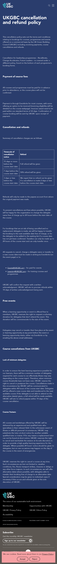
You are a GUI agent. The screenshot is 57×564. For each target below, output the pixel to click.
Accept (24, 559)
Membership (8, 506)
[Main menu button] (53, 5)
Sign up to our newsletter (15, 540)
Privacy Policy (47, 554)
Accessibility (8, 514)
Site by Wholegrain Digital (10, 524)
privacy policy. (47, 544)
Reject (36, 559)
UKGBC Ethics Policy (38, 510)
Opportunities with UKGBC (40, 506)
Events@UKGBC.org (16, 268)
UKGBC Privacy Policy (12, 510)
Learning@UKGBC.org (17, 271)
